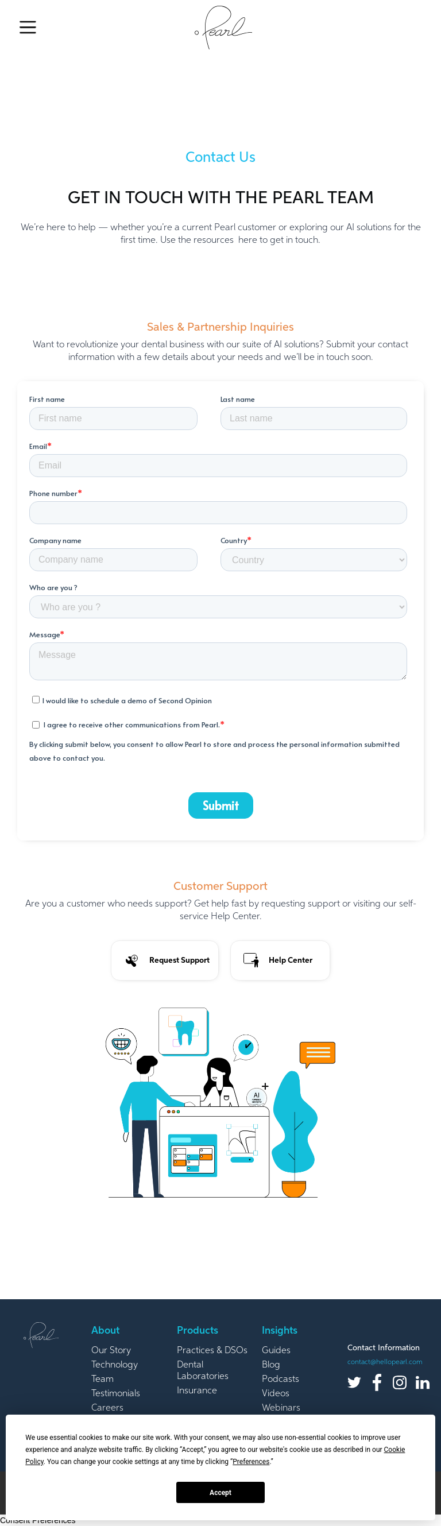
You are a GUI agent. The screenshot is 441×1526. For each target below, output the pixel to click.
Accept (220, 1493)
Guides (276, 1350)
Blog (271, 1365)
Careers (107, 1408)
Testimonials (115, 1394)
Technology (114, 1365)
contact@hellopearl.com (384, 1362)
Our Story (111, 1350)
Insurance (197, 1391)
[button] (28, 28)
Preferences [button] (251, 1462)
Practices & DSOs (212, 1350)
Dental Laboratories (203, 1371)
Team (102, 1379)
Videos (275, 1394)
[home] (223, 27)
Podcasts (280, 1379)
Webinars (281, 1408)
